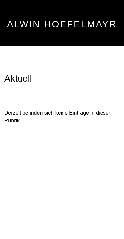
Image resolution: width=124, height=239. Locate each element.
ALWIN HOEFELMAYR (62, 24)
